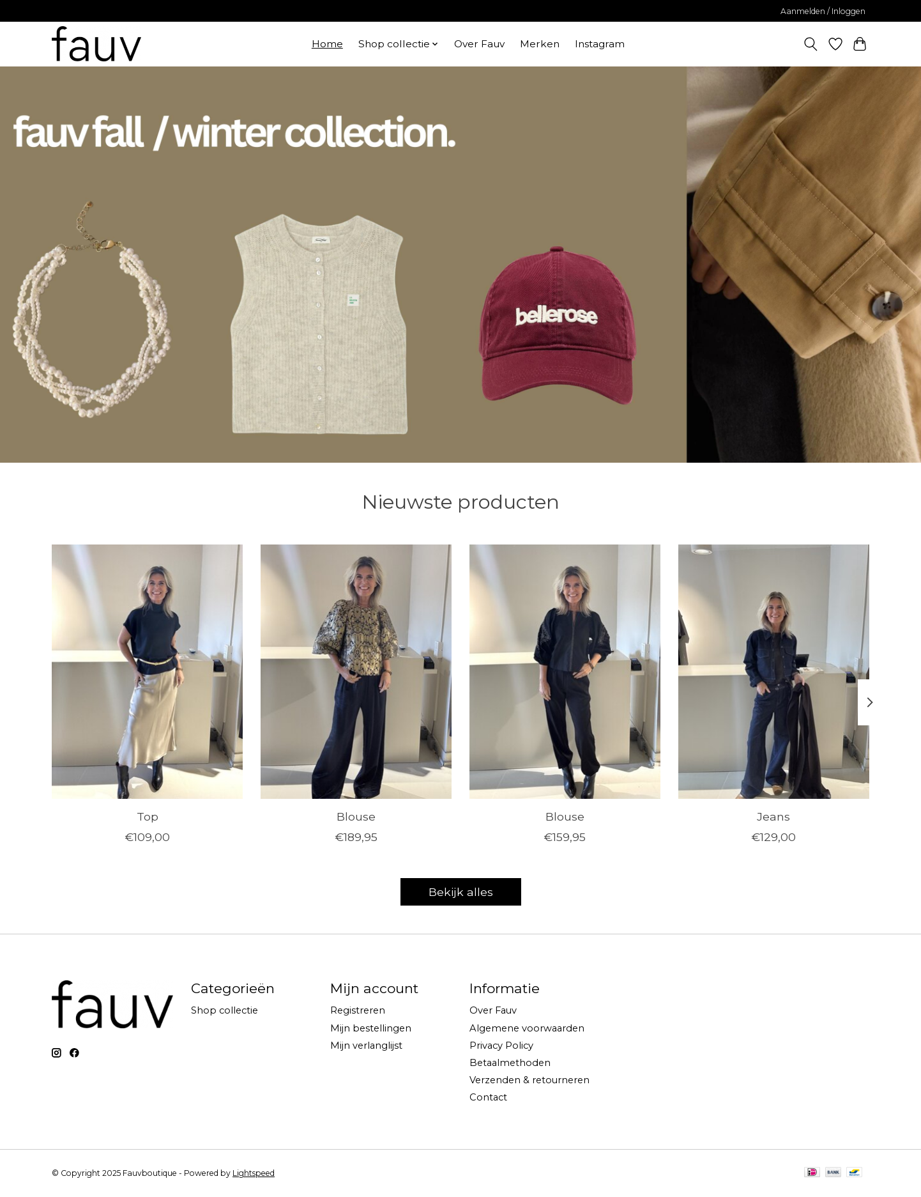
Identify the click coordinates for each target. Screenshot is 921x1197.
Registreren (357, 1010)
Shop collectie (224, 1010)
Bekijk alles (461, 892)
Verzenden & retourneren (529, 1080)
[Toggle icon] (811, 44)
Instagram (600, 44)
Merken (539, 44)
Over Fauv (479, 44)
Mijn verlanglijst (366, 1045)
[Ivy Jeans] (773, 671)
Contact (488, 1097)
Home (327, 44)
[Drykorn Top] (147, 671)
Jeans (773, 815)
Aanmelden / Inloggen (822, 11)
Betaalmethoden (510, 1063)
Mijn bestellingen (370, 1028)
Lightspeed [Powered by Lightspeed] (253, 1173)
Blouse (356, 815)
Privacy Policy (501, 1045)
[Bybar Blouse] (356, 671)
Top (147, 815)
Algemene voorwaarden (526, 1028)
